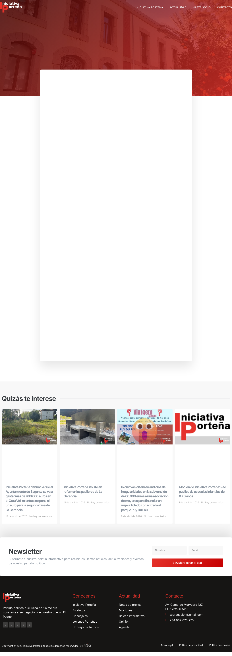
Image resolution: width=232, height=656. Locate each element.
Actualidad (178, 7)
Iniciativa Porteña (149, 7)
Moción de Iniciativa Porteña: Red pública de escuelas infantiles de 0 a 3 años (202, 495)
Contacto (224, 7)
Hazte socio (202, 7)
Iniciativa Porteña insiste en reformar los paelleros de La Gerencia (82, 495)
